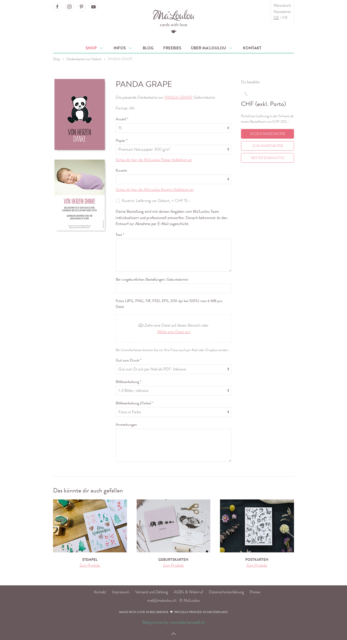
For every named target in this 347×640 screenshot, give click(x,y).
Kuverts (121, 170)
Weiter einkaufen (267, 158)
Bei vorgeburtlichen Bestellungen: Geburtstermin (152, 279)
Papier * (121, 140)
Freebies (172, 48)
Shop (95, 48)
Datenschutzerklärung (226, 592)
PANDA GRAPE (120, 59)
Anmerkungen (126, 424)
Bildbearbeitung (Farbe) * (134, 403)
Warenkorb (282, 5)
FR (284, 18)
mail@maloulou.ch (161, 600)
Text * (120, 235)
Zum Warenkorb (267, 146)
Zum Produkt (90, 565)
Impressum (120, 592)
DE (276, 18)
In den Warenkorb (267, 133)
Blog (148, 48)
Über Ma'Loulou (212, 48)
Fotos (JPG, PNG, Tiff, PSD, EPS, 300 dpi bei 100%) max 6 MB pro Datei (169, 304)
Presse (255, 592)
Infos (123, 48)
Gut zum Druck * (128, 360)
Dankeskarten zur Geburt (84, 59)
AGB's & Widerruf (188, 592)
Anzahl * (122, 119)
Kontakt (252, 48)
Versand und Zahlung (151, 592)
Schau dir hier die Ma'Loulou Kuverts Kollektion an (155, 190)
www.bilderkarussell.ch (187, 622)
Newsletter (282, 12)
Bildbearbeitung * (128, 382)
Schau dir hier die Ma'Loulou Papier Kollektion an (154, 160)
